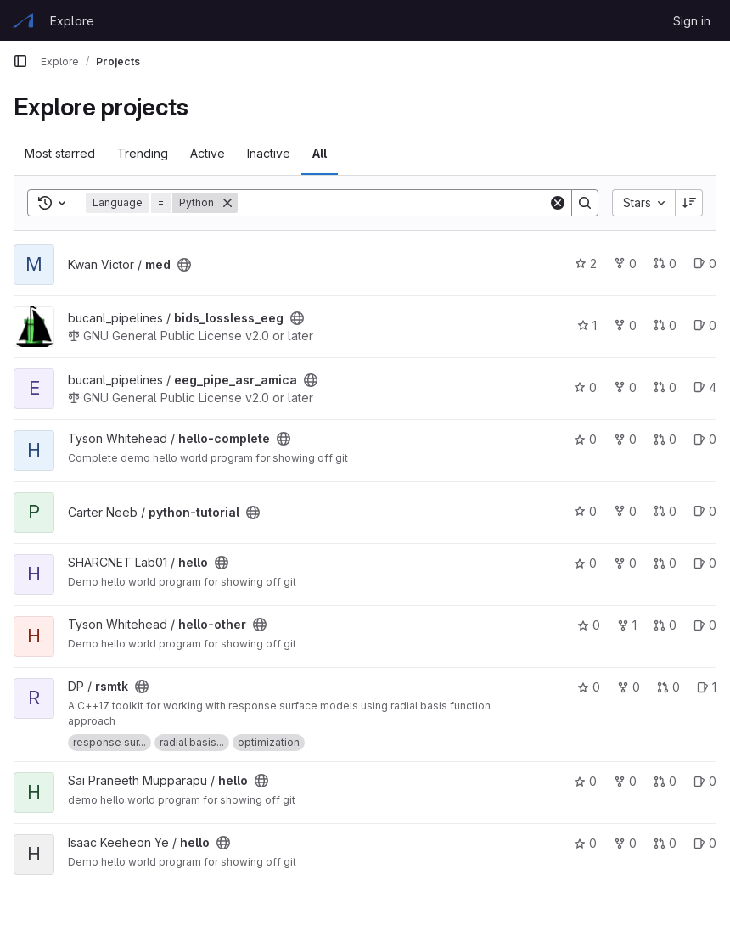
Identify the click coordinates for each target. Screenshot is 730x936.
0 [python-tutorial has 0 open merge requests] (665, 511)
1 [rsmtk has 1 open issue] (706, 687)
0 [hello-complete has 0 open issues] (705, 439)
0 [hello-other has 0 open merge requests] (665, 625)
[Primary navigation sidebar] (20, 61)
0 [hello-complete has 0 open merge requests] (665, 439)
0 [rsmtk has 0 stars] (588, 687)
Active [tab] (207, 153)
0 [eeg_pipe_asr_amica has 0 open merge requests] (665, 387)
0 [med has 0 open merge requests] (665, 263)
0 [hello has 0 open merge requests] (665, 563)
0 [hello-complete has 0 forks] (625, 439)
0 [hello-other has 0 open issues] (705, 625)
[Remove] (227, 203)
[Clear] (558, 203)
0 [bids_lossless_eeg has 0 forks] (625, 325)
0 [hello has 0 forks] (625, 563)
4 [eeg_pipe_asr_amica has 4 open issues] (705, 387)
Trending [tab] (142, 153)
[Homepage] (22, 20)
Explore (72, 21)
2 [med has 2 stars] (586, 263)
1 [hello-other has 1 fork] (627, 625)
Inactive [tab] (268, 153)
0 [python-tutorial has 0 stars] (585, 511)
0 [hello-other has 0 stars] (588, 625)
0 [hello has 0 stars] (585, 563)
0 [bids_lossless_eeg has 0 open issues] (705, 325)
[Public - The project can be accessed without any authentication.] (184, 265)
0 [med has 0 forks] (625, 263)
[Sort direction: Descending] (689, 202)
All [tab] (319, 153)
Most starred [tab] (60, 153)
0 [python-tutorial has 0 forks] (625, 511)
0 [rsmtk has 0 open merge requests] (668, 687)
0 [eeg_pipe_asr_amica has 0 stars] (585, 387)
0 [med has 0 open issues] (705, 263)
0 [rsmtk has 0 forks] (628, 687)
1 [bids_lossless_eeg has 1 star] (587, 325)
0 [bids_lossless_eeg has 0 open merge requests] (665, 325)
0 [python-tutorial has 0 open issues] (705, 511)
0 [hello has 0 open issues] (705, 563)
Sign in (691, 21)
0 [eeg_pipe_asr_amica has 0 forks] (625, 387)
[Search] (393, 203)
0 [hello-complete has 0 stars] (585, 439)
